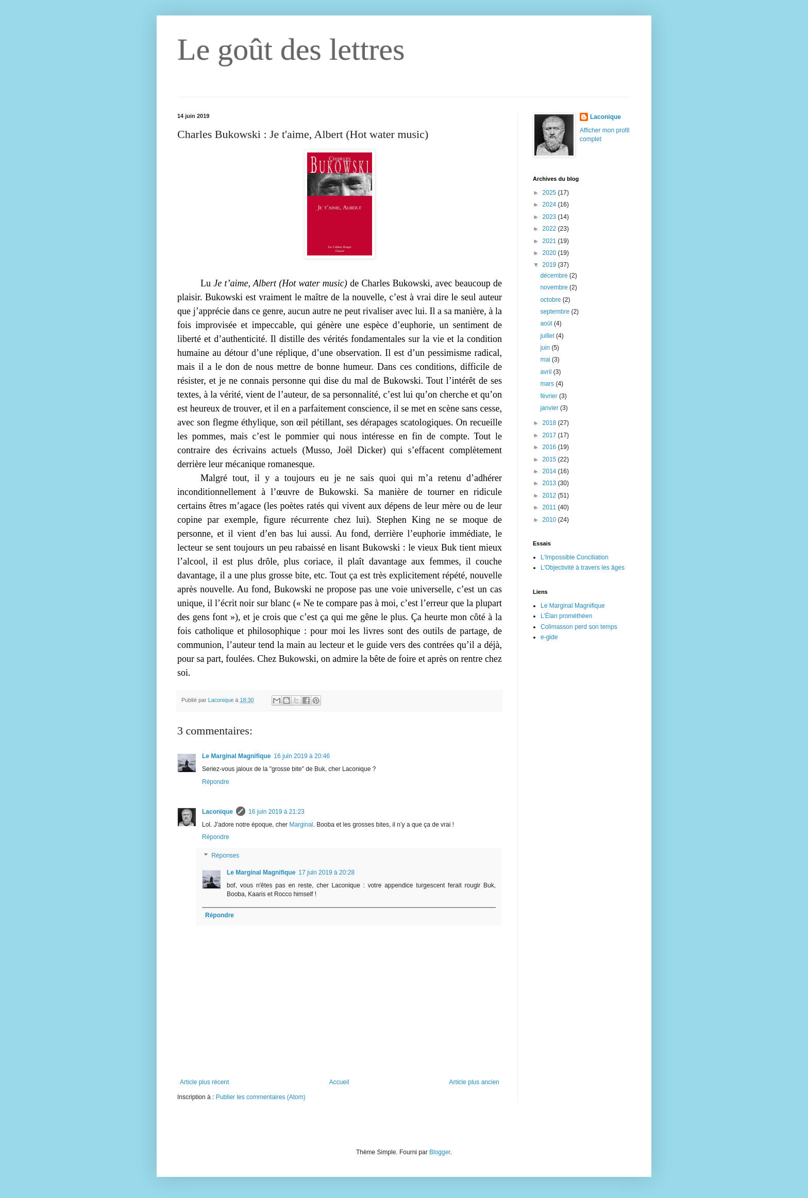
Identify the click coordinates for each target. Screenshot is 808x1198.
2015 (550, 459)
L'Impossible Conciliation (575, 557)
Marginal (301, 824)
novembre (554, 287)
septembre (555, 311)
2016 (550, 447)
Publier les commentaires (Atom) (261, 1097)
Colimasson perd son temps (579, 626)
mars (548, 383)
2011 (550, 507)
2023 (550, 216)
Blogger (439, 1152)
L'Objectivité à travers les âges (583, 567)
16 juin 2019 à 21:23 (276, 811)
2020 (550, 252)
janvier (550, 408)
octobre (551, 299)
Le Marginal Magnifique (236, 756)
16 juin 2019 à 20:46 (302, 756)
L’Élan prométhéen (566, 616)
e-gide (549, 637)
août (547, 323)
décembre (554, 275)
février (549, 396)
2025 (550, 192)
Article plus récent (204, 1082)
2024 (550, 204)
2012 (550, 495)
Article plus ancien (474, 1082)
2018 (550, 422)
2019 (550, 264)
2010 (550, 519)
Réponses (225, 855)
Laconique (217, 811)
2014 (550, 471)
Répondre (215, 781)
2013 (550, 483)
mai (546, 359)
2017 (550, 435)
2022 (550, 228)
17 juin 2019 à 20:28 (326, 872)
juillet (548, 335)
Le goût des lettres (291, 49)
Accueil (339, 1082)
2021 (550, 241)
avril (546, 371)
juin (545, 347)
